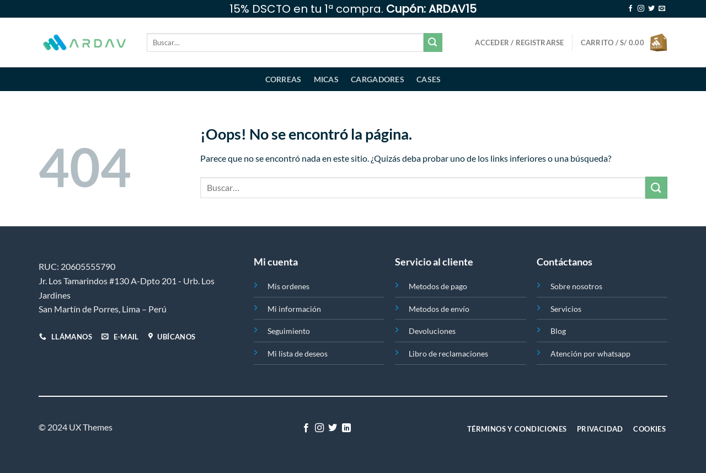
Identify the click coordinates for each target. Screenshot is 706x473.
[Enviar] (433, 42)
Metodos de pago (438, 286)
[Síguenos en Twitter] (651, 9)
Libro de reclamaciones (448, 353)
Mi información (294, 308)
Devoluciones (432, 331)
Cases (428, 79)
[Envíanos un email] (662, 9)
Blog (558, 331)
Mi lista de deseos (298, 353)
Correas (283, 79)
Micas (326, 79)
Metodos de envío (439, 308)
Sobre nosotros (576, 286)
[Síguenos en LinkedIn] (346, 428)
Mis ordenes (288, 286)
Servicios (565, 308)
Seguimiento (289, 331)
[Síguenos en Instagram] (641, 9)
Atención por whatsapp (590, 353)
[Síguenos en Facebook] (630, 9)
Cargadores (377, 79)
